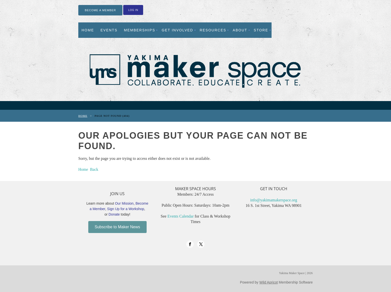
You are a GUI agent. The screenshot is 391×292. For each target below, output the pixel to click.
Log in (133, 10)
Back (94, 169)
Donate (114, 214)
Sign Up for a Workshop (125, 209)
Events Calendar (180, 216)
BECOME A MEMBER (100, 10)
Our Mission (124, 203)
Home (82, 115)
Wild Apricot (268, 282)
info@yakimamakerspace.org (273, 200)
